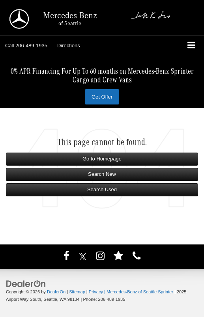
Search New (102, 174)
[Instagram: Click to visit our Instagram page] (100, 258)
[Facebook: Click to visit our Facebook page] (66, 258)
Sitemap (77, 291)
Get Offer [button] (102, 97)
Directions (68, 45)
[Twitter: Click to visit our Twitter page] (83, 258)
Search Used (102, 189)
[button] (26, 45)
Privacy (96, 291)
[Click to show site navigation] (191, 46)
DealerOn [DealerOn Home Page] (56, 291)
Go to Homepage (102, 159)
